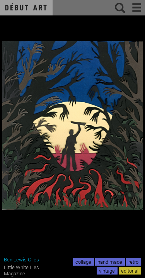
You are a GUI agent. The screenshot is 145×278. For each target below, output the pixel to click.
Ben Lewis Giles (21, 259)
